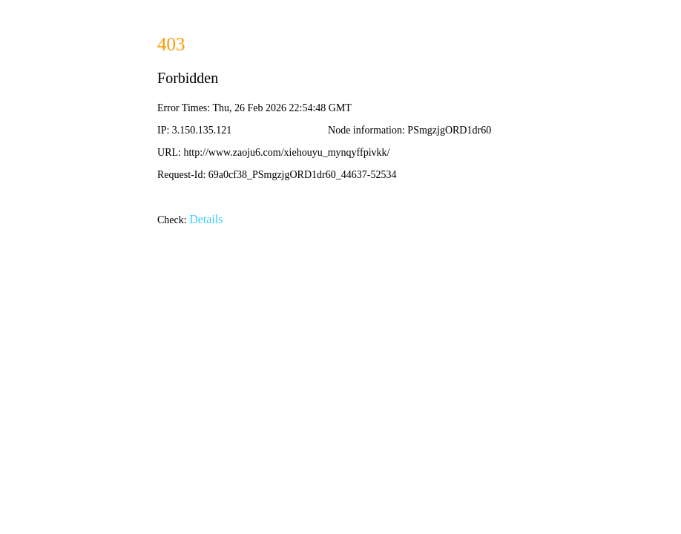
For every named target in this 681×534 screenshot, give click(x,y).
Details (206, 219)
